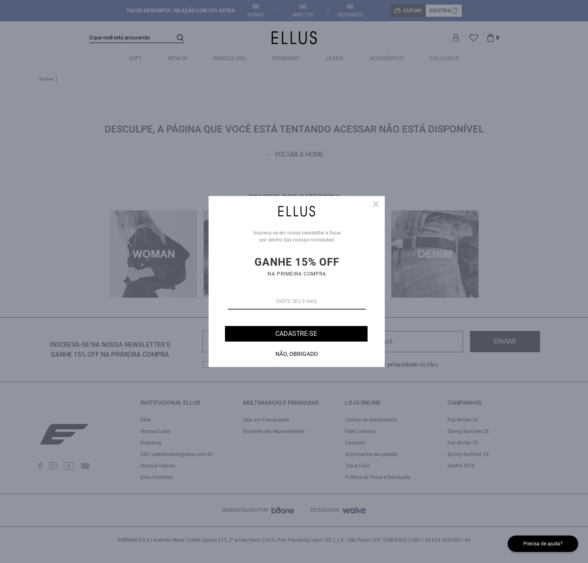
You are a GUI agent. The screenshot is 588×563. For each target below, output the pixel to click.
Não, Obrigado (296, 354)
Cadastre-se (296, 333)
